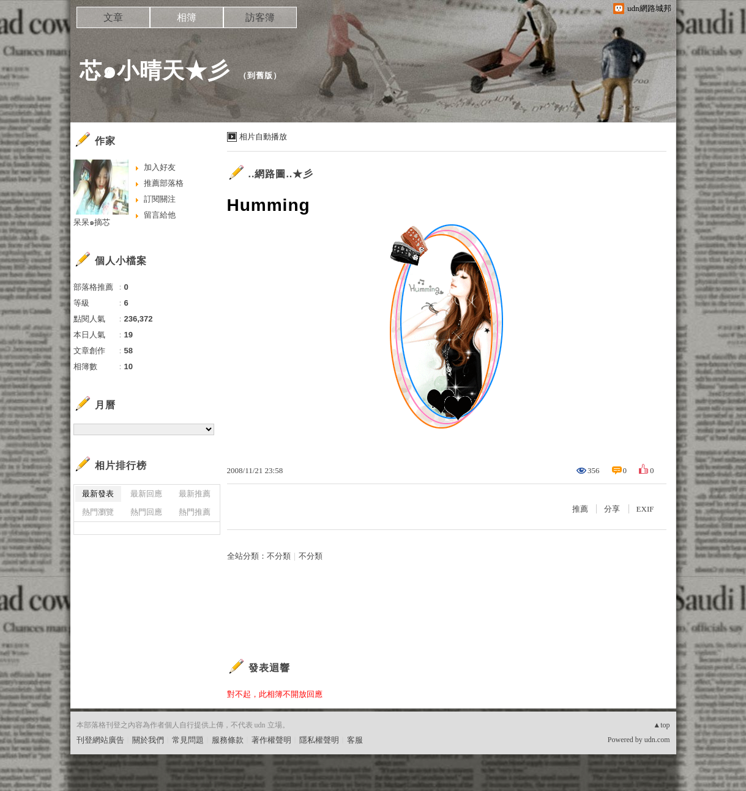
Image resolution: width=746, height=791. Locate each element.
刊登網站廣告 (100, 740)
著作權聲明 (271, 740)
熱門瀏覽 (98, 512)
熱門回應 (146, 512)
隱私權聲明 (319, 740)
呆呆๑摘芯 (91, 222)
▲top (661, 725)
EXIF (645, 508)
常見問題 (188, 740)
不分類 (279, 556)
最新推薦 (195, 493)
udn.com (657, 739)
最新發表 (98, 493)
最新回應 (146, 493)
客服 (355, 740)
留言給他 (160, 214)
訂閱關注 (160, 199)
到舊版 (260, 75)
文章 (113, 17)
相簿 (186, 17)
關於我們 (148, 740)
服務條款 (228, 740)
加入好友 (160, 167)
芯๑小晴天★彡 (155, 70)
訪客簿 (260, 17)
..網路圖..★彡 (281, 174)
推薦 (580, 508)
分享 (612, 508)
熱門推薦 (195, 512)
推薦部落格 (164, 183)
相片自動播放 (263, 136)
